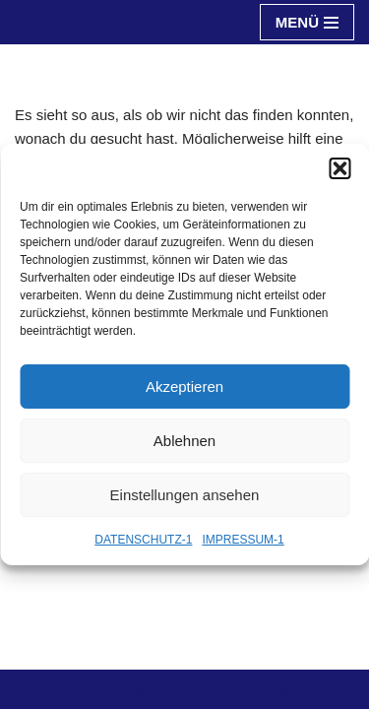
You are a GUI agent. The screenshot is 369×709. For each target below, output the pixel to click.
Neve (90, 688)
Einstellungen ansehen (185, 494)
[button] (339, 168)
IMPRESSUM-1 (242, 540)
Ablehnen (184, 440)
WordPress (259, 688)
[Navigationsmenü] (307, 22)
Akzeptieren (184, 386)
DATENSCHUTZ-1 (143, 540)
